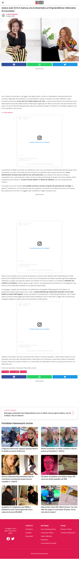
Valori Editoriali (46, 536)
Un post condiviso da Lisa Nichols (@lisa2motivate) (39, 164)
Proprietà (44, 540)
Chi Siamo (29, 529)
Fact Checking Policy (48, 529)
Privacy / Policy (66, 529)
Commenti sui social (48, 543)
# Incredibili (14, 372)
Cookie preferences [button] (68, 533)
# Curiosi (5, 372)
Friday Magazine (8, 112)
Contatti (28, 533)
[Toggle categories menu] (2, 2)
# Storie (23, 372)
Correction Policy (47, 533)
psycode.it (29, 536)
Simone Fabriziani (12, 14)
